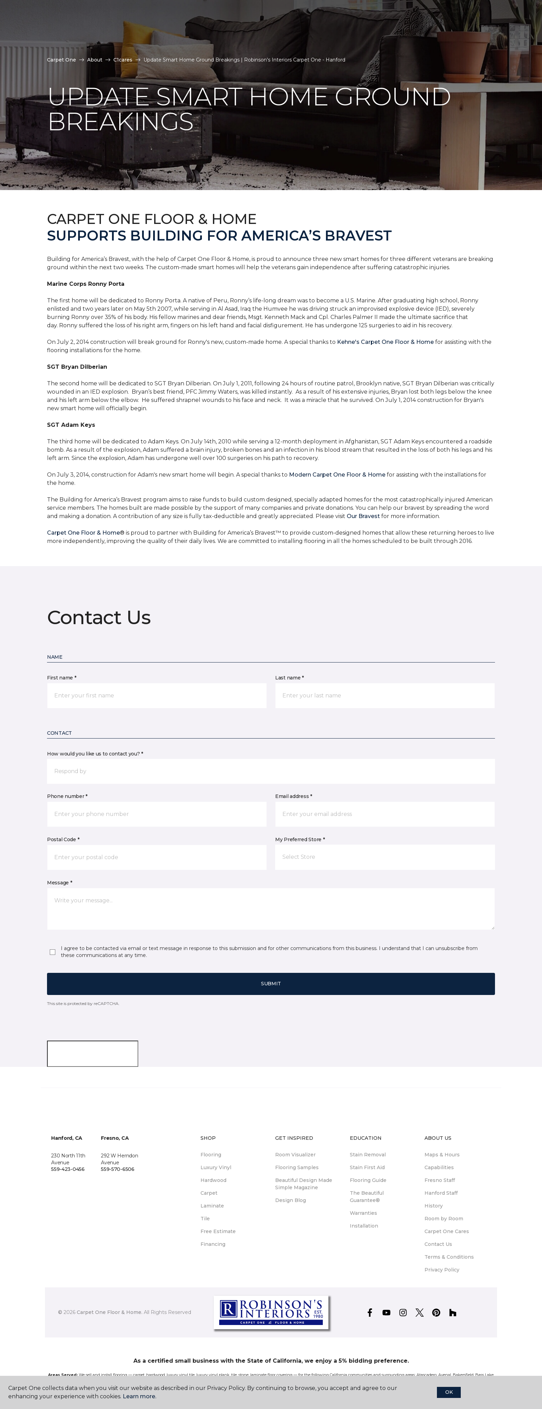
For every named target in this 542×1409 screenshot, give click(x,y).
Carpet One (61, 60)
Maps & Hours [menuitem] (442, 1155)
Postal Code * (63, 839)
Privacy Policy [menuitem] (441, 1270)
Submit (271, 983)
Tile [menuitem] (205, 1218)
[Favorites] (508, 27)
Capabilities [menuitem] (439, 1167)
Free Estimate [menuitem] (218, 1231)
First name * (61, 677)
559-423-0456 (68, 1169)
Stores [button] (38, 27)
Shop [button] (151, 27)
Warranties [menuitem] (363, 1213)
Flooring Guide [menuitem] (368, 1180)
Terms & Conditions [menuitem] (449, 1257)
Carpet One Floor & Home (83, 532)
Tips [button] (179, 27)
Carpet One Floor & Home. (109, 1312)
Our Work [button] (114, 27)
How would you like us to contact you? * (95, 753)
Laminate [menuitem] (212, 1206)
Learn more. (139, 1396)
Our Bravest (363, 516)
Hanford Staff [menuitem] (441, 1193)
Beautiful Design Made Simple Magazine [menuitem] (303, 1184)
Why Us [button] (73, 27)
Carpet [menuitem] (208, 1193)
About (94, 60)
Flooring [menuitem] (210, 1155)
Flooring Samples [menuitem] (297, 1167)
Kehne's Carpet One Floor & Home (385, 342)
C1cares (122, 60)
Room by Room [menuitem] (443, 1218)
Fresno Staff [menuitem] (439, 1180)
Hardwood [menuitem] (213, 1180)
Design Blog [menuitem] (290, 1200)
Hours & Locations (385, 27)
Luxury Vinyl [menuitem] (215, 1167)
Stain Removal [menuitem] (368, 1155)
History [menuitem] (433, 1206)
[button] (499, 27)
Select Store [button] (47, 11)
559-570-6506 (117, 1169)
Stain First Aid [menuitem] (367, 1167)
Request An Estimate (457, 27)
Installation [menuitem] (364, 1226)
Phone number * (67, 796)
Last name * (289, 677)
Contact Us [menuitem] (438, 1244)
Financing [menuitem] (212, 1244)
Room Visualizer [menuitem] (295, 1155)
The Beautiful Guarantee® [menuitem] (367, 1196)
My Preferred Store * (300, 839)
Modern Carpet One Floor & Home (337, 474)
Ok (448, 1392)
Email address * (293, 796)
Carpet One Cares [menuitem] (446, 1231)
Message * (59, 882)
